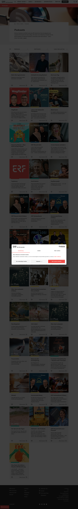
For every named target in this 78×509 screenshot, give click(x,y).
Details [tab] (39, 250)
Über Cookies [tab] (57, 250)
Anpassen (39, 261)
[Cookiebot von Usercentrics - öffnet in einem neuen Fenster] (59, 247)
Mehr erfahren (57, 256)
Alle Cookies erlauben (56, 261)
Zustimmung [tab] (21, 250)
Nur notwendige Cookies (21, 261)
